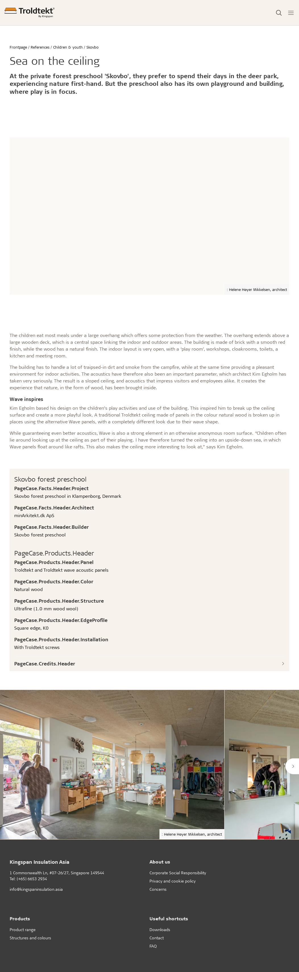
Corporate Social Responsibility (178, 872)
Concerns (158, 889)
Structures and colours (30, 937)
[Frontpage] (30, 13)
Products (20, 918)
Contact (157, 937)
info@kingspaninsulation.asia (36, 889)
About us (160, 862)
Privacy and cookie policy (173, 881)
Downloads (160, 929)
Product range (23, 929)
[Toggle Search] (279, 12)
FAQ (153, 946)
